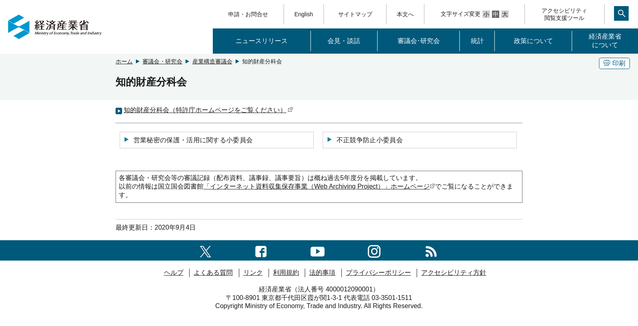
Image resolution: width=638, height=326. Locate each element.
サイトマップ (355, 14)
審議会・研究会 (162, 61)
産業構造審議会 (212, 61)
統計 (477, 40)
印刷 (614, 63)
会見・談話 (344, 40)
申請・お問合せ (248, 14)
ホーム (124, 61)
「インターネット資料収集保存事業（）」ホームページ (319, 186)
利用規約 (286, 272)
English (303, 14)
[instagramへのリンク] (374, 250)
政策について (533, 40)
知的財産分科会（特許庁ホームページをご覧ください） (208, 109)
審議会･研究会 (419, 40)
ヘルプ (174, 272)
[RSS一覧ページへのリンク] (431, 250)
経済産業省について (605, 40)
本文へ (405, 14)
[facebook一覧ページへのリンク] (261, 250)
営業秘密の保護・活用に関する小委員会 (188, 139)
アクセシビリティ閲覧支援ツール (564, 14)
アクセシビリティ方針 (453, 272)
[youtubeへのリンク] (317, 250)
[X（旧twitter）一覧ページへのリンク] (205, 250)
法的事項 (322, 272)
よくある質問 (213, 272)
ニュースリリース (262, 40)
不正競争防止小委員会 (364, 139)
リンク (253, 272)
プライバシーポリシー (378, 272)
